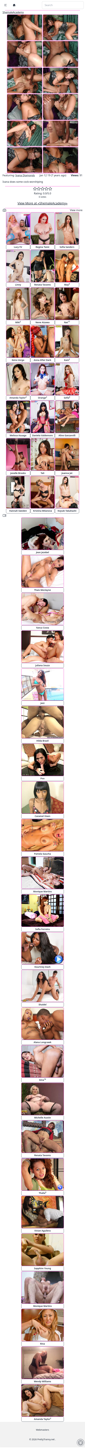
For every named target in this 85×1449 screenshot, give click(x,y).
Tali (42, 473)
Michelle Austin (42, 1117)
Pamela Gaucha (42, 853)
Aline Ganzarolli (66, 435)
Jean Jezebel (42, 552)
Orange (42, 397)
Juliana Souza (42, 665)
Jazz (42, 703)
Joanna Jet (66, 473)
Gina (42, 1079)
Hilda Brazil (42, 740)
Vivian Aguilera (42, 1230)
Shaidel (43, 1004)
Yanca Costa (42, 627)
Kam (67, 360)
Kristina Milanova (42, 510)
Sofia (67, 397)
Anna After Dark (42, 360)
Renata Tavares (42, 284)
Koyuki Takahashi (67, 510)
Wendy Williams (42, 1381)
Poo (43, 778)
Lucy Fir (18, 246)
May (67, 284)
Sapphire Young (42, 1268)
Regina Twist (42, 246)
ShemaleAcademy (13, 12)
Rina (42, 1343)
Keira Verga (18, 360)
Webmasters (42, 1429)
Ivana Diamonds (25, 175)
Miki (18, 322)
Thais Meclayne (42, 589)
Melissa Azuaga (18, 435)
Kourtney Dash (42, 966)
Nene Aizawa (42, 322)
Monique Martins (42, 891)
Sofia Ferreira (42, 929)
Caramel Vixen (42, 816)
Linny (18, 284)
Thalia (42, 1192)
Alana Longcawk (42, 1042)
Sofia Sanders (67, 246)
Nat (67, 322)
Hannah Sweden (18, 510)
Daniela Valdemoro (42, 435)
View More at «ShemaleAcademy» (42, 203)
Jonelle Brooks (18, 473)
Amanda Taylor (18, 397)
